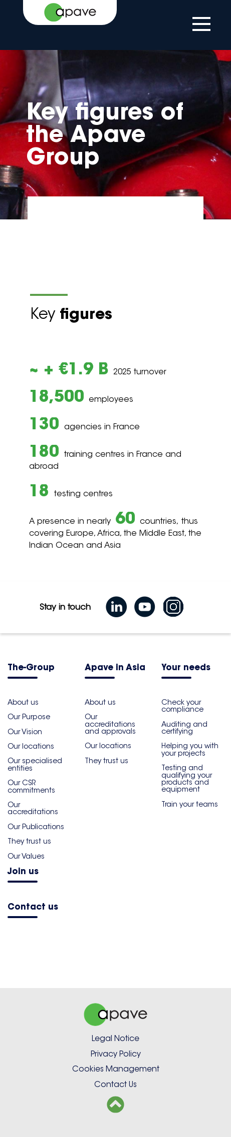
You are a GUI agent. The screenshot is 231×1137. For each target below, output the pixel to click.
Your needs (185, 668)
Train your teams (189, 804)
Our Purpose (29, 716)
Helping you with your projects (189, 749)
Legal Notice (115, 1038)
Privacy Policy (116, 1054)
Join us (23, 872)
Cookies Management (115, 1069)
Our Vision (25, 731)
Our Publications (36, 826)
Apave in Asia (115, 668)
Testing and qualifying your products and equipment (186, 778)
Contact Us (115, 1084)
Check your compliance (182, 706)
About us (23, 702)
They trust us (29, 841)
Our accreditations (33, 808)
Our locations (31, 746)
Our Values (26, 856)
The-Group (31, 668)
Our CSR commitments (31, 786)
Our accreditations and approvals (110, 724)
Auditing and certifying (184, 728)
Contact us (33, 907)
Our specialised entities (35, 764)
